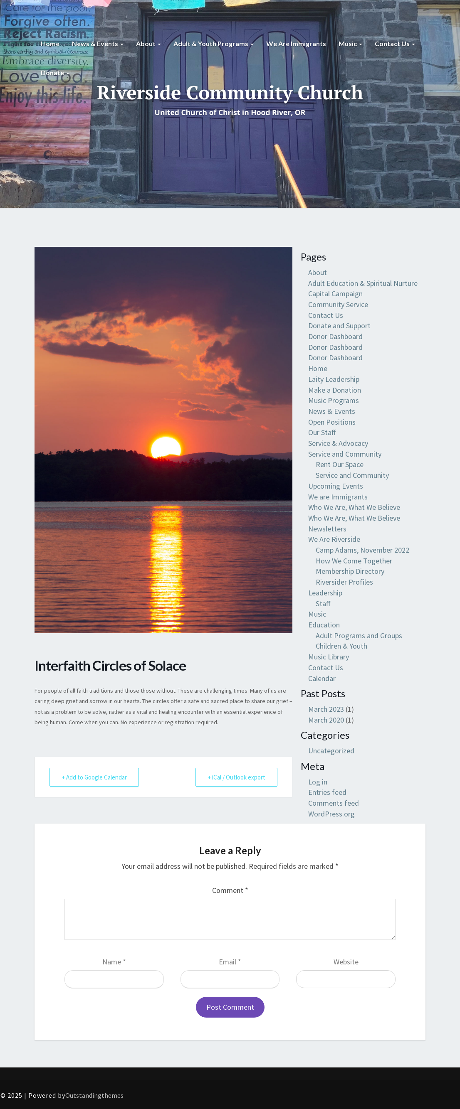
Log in (317, 782)
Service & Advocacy (338, 443)
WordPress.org (331, 814)
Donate (55, 72)
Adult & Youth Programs (213, 43)
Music (350, 43)
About (148, 43)
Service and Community (344, 454)
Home (50, 43)
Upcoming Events (335, 486)
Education (324, 624)
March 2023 (326, 709)
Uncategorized (331, 750)
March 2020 (326, 720)
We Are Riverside (334, 539)
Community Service (338, 304)
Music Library (328, 656)
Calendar (322, 678)
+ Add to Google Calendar (94, 777)
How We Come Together (354, 561)
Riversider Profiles (344, 582)
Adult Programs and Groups (359, 635)
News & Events (98, 43)
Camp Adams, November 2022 (362, 550)
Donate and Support (339, 325)
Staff (323, 603)
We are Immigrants (296, 43)
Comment (230, 890)
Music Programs (333, 400)
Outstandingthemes (94, 1095)
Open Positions (332, 422)
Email (230, 961)
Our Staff (322, 432)
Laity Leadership (333, 379)
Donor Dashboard (335, 336)
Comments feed (333, 803)
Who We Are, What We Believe (354, 507)
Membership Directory (350, 571)
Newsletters (327, 529)
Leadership (325, 593)
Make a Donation (334, 390)
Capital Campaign (335, 293)
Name (114, 961)
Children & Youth (341, 646)
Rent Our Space (340, 464)
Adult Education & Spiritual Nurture (363, 283)
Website (346, 961)
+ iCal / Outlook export (236, 777)
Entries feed (327, 792)
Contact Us (395, 43)
